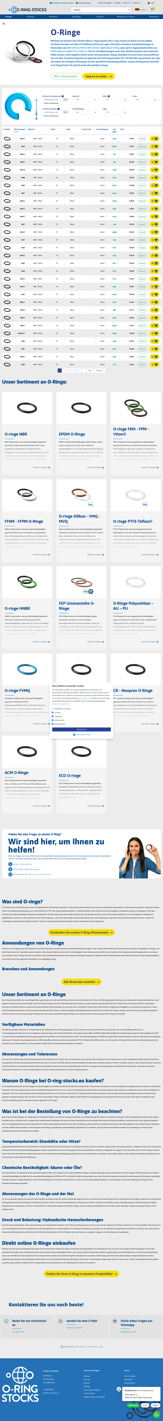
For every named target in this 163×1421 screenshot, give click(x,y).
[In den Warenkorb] (154, 138)
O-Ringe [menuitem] (9, 17)
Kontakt (86, 1383)
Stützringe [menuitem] (31, 17)
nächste (100, 370)
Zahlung (87, 1386)
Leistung (57, 712)
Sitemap (87, 1376)
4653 (90, 370)
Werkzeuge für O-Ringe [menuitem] (126, 17)
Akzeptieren (81, 729)
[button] (141, 9)
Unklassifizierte (59, 724)
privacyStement (85, 698)
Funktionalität (59, 720)
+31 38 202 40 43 (18, 1332)
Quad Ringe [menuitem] (77, 17)
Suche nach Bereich (50, 103)
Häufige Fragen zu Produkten (94, 1397)
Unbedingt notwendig (62, 709)
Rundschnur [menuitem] (54, 17)
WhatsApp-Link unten (128, 1332)
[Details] (142, 138)
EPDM (83, 47)
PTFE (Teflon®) (79, 51)
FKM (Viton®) (93, 47)
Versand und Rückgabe (92, 1390)
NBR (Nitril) (73, 47)
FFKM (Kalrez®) (58, 51)
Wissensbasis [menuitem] (154, 17)
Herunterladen (89, 1393)
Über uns (87, 1380)
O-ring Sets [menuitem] (100, 17)
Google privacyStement (61, 704)
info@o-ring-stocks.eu (74, 1328)
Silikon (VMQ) (112, 47)
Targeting (58, 716)
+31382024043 (48, 1389)
